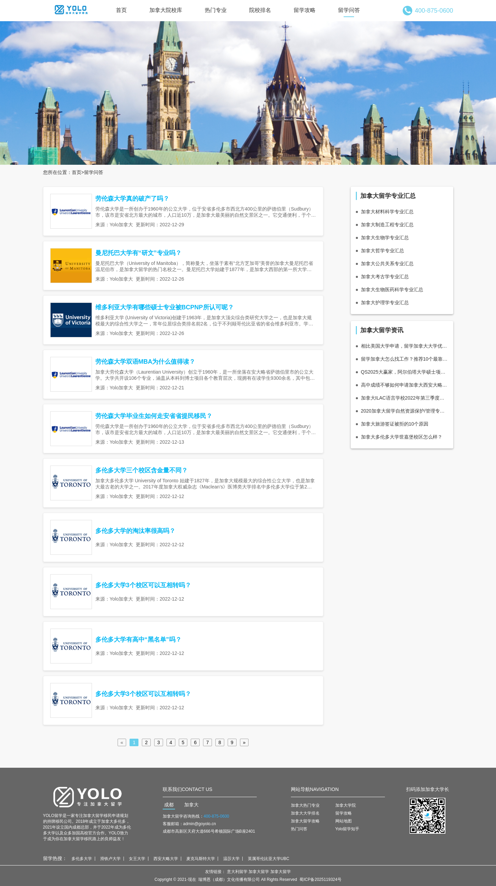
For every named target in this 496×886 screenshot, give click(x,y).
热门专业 (216, 10)
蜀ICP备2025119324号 (320, 879)
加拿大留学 (259, 871)
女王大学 (137, 858)
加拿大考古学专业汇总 (385, 276)
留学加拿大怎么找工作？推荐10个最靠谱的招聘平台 (404, 359)
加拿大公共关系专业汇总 (387, 263)
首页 (121, 10)
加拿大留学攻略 (305, 821)
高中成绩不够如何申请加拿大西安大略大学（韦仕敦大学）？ (404, 385)
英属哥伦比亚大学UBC (268, 858)
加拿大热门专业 (305, 805)
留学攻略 (305, 10)
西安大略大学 (165, 858)
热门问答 (299, 829)
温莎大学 (231, 858)
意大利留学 (237, 871)
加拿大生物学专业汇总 (385, 237)
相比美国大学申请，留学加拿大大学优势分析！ (404, 346)
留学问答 (349, 10)
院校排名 (260, 10)
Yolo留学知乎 (347, 829)
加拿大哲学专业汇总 (382, 250)
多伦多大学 (81, 858)
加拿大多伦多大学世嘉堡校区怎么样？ (401, 437)
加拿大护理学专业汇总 (385, 302)
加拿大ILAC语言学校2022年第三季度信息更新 (404, 398)
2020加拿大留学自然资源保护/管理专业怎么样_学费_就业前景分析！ (404, 411)
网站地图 (343, 821)
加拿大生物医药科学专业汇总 (392, 289)
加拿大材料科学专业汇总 (387, 211)
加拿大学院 (345, 805)
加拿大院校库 (165, 10)
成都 (169, 804)
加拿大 (191, 804)
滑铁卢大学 (110, 858)
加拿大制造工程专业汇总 (387, 224)
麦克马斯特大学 (200, 858)
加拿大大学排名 (305, 813)
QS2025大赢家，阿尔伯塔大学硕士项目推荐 (404, 372)
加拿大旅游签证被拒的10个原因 (395, 424)
